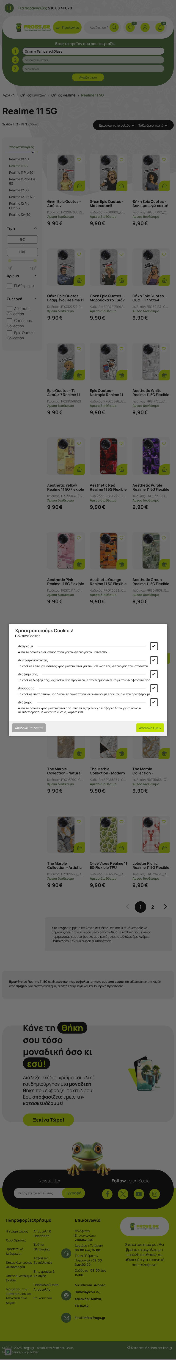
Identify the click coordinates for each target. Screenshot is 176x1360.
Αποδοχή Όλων (150, 728)
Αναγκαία (25, 646)
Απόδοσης (26, 688)
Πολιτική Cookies (27, 636)
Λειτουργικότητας (33, 660)
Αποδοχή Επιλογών (29, 728)
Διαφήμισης (28, 674)
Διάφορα (25, 702)
